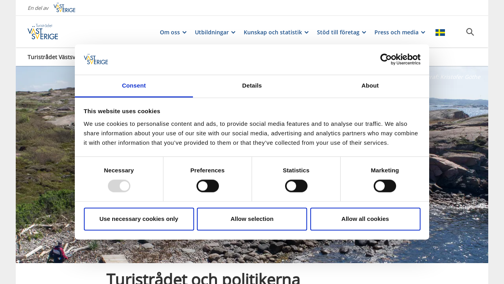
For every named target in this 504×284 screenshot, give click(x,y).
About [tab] (370, 85)
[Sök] (470, 32)
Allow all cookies (365, 218)
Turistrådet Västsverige (58, 57)
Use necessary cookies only (138, 218)
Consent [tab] (134, 85)
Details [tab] (252, 85)
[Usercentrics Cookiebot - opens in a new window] (386, 59)
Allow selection (251, 218)
